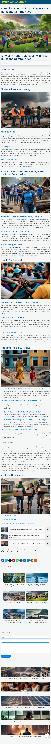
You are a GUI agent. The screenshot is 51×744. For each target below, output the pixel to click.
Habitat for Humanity (10, 519)
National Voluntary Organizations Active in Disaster (19, 523)
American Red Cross (10, 516)
